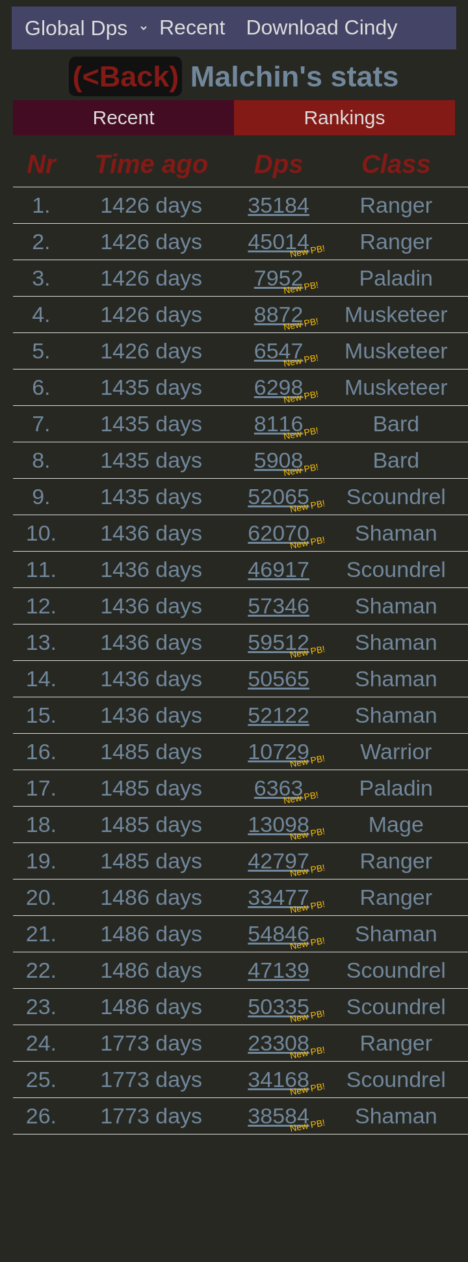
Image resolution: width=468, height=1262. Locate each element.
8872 (279, 314)
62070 (278, 532)
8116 (279, 423)
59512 (278, 642)
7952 (279, 277)
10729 (278, 751)
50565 (278, 678)
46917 (278, 569)
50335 (278, 1006)
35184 (278, 205)
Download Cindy (321, 27)
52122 (278, 715)
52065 (278, 496)
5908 (279, 460)
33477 (278, 897)
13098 (278, 824)
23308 (278, 1042)
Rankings (344, 117)
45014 (278, 241)
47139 (278, 970)
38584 (278, 1115)
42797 (278, 860)
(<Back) (125, 76)
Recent (192, 27)
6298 (279, 387)
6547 (279, 350)
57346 (278, 605)
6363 (279, 787)
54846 (278, 933)
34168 (278, 1079)
